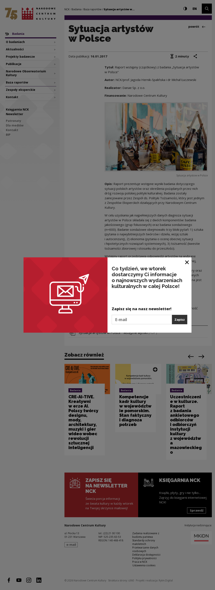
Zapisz (179, 319)
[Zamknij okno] (187, 262)
